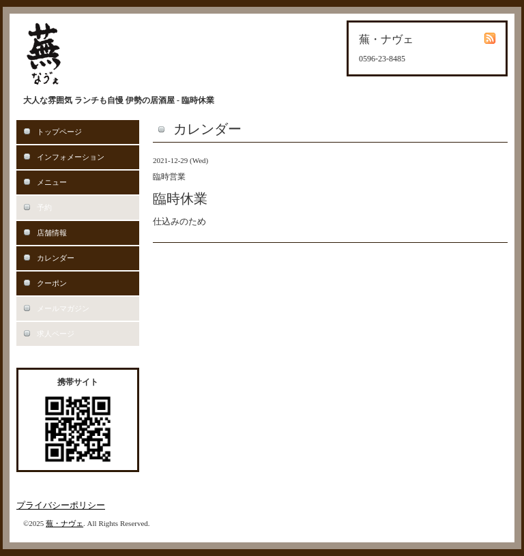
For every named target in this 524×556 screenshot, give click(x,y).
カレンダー (55, 258)
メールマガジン (63, 308)
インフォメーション (70, 157)
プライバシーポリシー (60, 505)
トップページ (59, 132)
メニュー (52, 182)
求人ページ (55, 334)
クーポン (52, 283)
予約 (44, 207)
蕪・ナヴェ (64, 523)
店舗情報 (52, 233)
